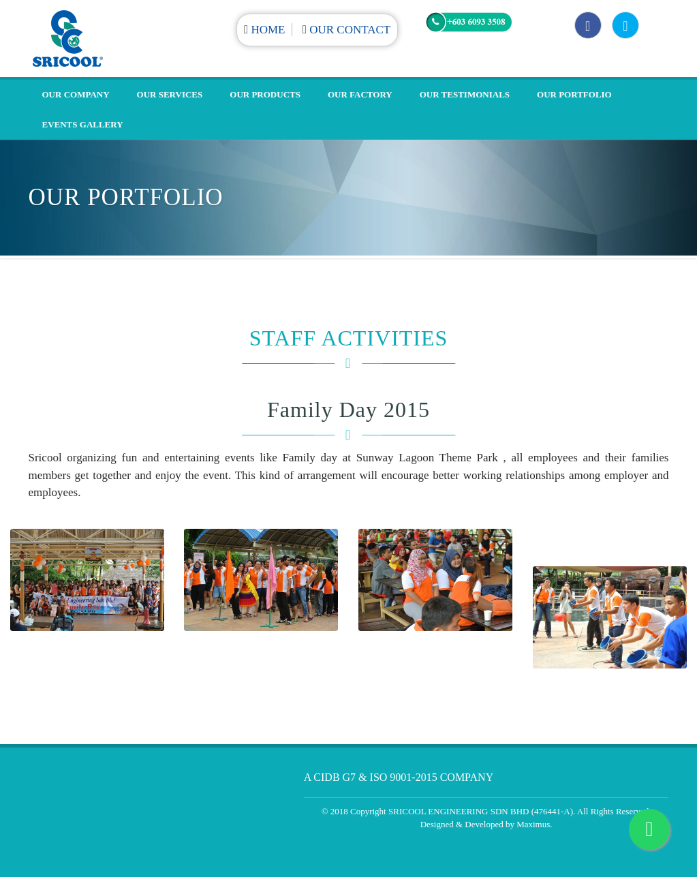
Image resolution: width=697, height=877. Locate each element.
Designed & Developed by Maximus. (486, 824)
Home (268, 29)
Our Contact (349, 29)
